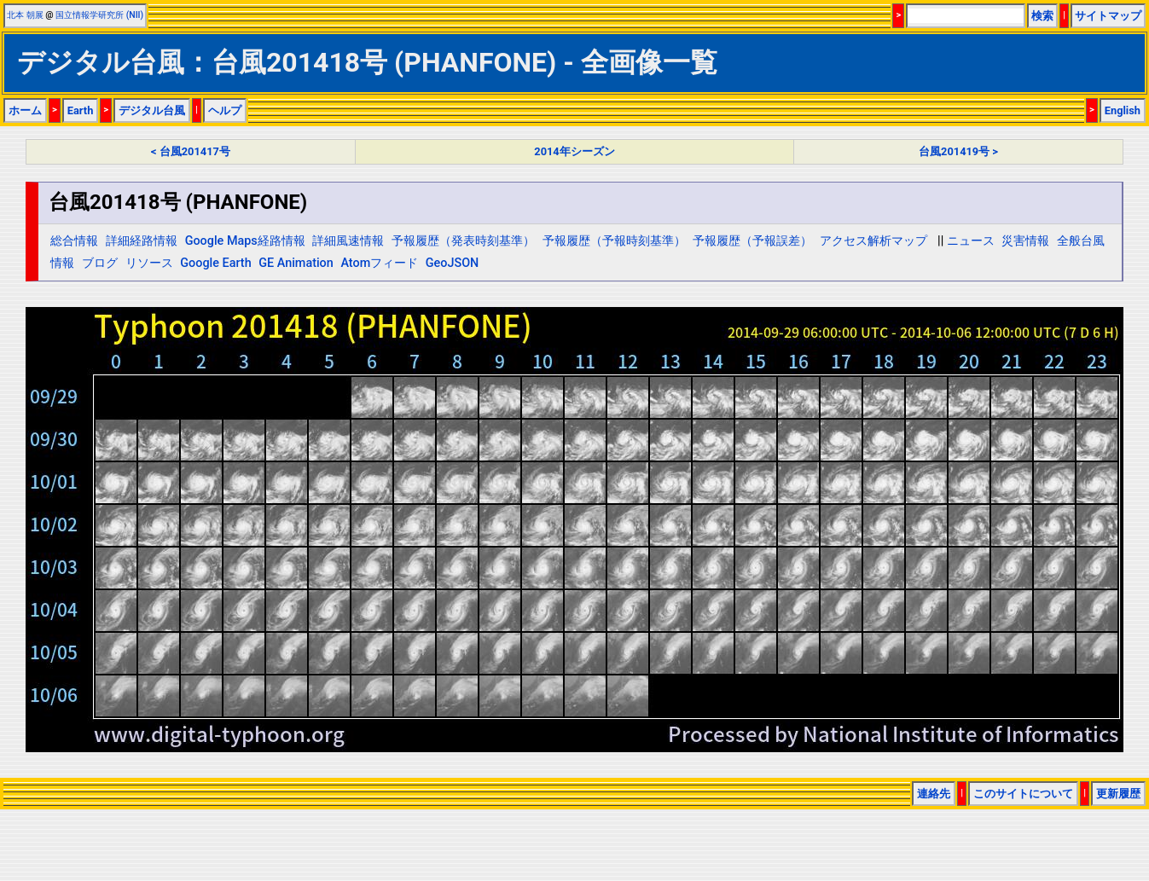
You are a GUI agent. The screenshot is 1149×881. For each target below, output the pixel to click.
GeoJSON (452, 263)
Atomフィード (379, 263)
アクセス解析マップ (873, 241)
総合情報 (74, 241)
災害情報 (1025, 241)
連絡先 (933, 793)
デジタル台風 (152, 110)
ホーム (25, 110)
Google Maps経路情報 (245, 241)
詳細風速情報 (348, 241)
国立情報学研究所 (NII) (99, 14)
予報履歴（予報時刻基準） (614, 241)
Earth (80, 110)
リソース (149, 263)
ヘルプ (224, 110)
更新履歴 (1118, 793)
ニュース (971, 241)
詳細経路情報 (141, 241)
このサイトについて (1023, 793)
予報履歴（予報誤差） (752, 241)
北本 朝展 (25, 14)
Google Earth (215, 263)
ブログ (100, 263)
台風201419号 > (958, 151)
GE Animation (296, 263)
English (1122, 110)
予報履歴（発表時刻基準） (463, 241)
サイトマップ (1108, 15)
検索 (1042, 15)
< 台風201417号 (190, 151)
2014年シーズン (574, 151)
